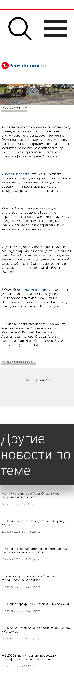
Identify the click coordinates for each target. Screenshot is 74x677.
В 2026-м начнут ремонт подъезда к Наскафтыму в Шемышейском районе (29, 657)
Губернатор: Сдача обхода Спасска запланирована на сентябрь (28, 578)
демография (17, 361)
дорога (5, 361)
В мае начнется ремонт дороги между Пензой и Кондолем (36, 629)
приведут (27, 289)
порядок (44, 289)
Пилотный (10, 174)
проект (24, 174)
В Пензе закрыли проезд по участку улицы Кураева (33, 523)
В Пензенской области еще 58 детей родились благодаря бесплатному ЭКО (36, 550)
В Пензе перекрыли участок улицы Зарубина (37, 604)
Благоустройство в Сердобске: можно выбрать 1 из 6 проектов (30, 495)
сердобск (30, 361)
